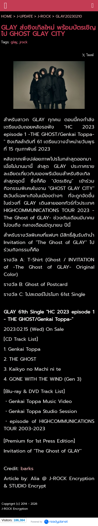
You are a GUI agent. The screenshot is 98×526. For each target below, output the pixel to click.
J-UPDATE (25, 16)
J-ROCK (44, 16)
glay (14, 42)
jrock (23, 42)
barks (27, 468)
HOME (6, 16)
